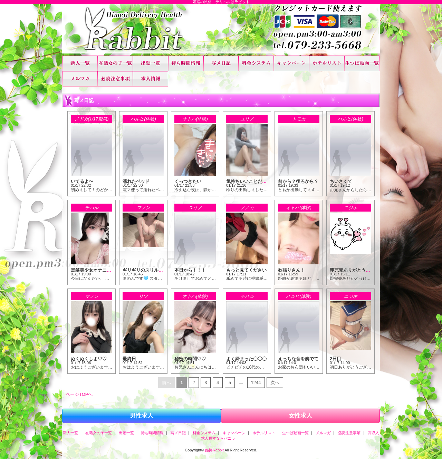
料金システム (256, 63)
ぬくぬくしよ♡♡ (89, 358)
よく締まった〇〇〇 (246, 358)
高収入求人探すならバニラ (150, 79)
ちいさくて (341, 181)
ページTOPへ (79, 394)
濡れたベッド (136, 181)
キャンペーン (291, 63)
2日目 (335, 358)
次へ (274, 382)
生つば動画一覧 (361, 63)
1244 (256, 382)
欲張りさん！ (291, 270)
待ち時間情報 (185, 63)
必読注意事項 (115, 79)
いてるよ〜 (82, 181)
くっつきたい (187, 181)
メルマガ (80, 79)
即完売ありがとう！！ (352, 270)
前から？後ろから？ (298, 181)
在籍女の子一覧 (115, 63)
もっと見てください (246, 270)
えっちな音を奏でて (298, 358)
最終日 (129, 358)
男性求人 (141, 415)
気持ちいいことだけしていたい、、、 (264, 181)
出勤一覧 (150, 63)
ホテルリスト (326, 63)
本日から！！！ (190, 270)
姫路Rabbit (214, 450)
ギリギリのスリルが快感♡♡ (152, 270)
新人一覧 (80, 63)
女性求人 (300, 415)
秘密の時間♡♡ (190, 358)
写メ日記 (221, 63)
